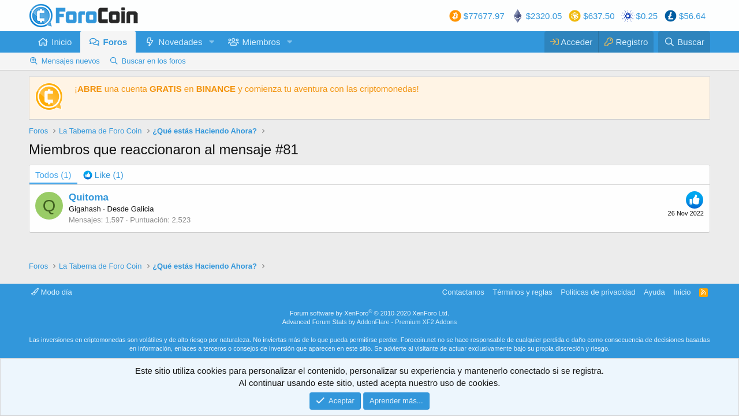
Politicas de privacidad (598, 292)
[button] (211, 42)
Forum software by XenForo (369, 313)
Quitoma (89, 197)
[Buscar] (684, 42)
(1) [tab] (53, 175)
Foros (115, 42)
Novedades (181, 42)
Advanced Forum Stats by (369, 321)
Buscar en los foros (154, 61)
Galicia (142, 209)
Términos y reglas (522, 292)
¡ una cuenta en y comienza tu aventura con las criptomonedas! (246, 89)
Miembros (261, 42)
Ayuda (654, 292)
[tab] (103, 174)
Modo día (51, 292)
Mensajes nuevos (71, 61)
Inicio (61, 42)
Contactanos (463, 292)
